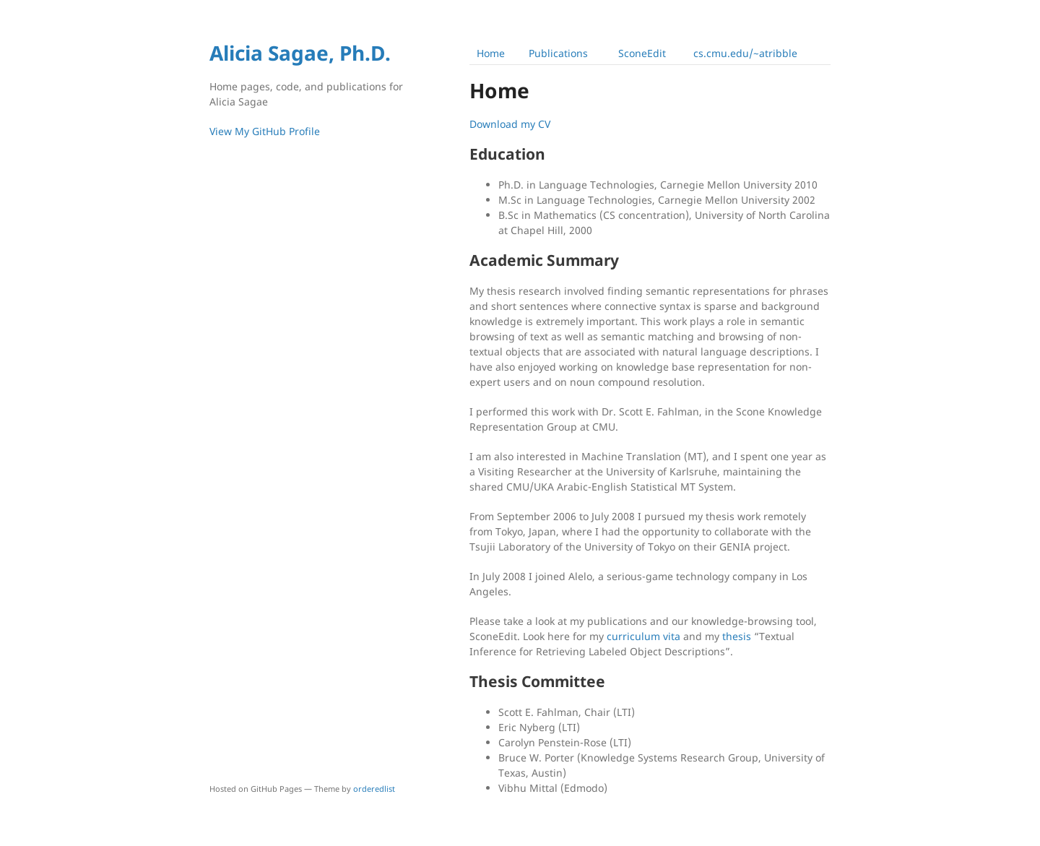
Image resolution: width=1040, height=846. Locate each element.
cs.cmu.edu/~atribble (745, 53)
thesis (736, 636)
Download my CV (509, 124)
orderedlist (374, 788)
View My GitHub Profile (264, 131)
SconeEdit (642, 53)
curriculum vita (643, 636)
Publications (558, 53)
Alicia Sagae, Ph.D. (300, 52)
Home (491, 53)
